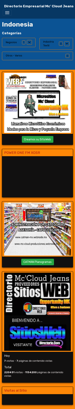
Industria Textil (48, 43)
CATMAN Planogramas (37, 262)
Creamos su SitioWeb (37, 139)
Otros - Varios (14, 55)
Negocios (11, 42)
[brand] (39, 6)
